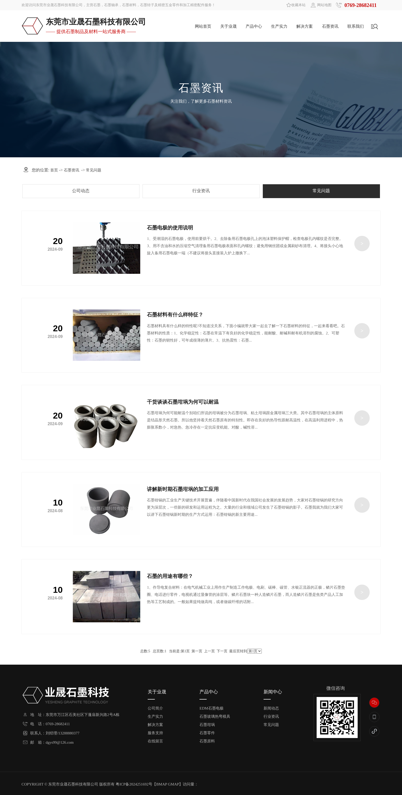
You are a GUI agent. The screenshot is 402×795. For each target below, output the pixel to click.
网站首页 (203, 26)
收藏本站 (298, 5)
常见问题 (93, 170)
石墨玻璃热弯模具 (214, 717)
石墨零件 (207, 733)
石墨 (96, 5)
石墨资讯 (330, 26)
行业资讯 (201, 190)
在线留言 (155, 741)
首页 (54, 170)
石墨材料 (129, 5)
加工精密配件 (194, 5)
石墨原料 (207, 741)
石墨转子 (147, 5)
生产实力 (279, 26)
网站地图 (324, 5)
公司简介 (155, 708)
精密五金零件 (168, 5)
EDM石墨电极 (211, 708)
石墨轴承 (111, 5)
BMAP (161, 784)
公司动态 (80, 190)
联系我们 (355, 26)
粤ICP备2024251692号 (134, 784)
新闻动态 (271, 708)
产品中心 (254, 26)
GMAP (173, 784)
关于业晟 (228, 26)
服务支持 (155, 733)
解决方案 (304, 26)
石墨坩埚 (207, 725)
